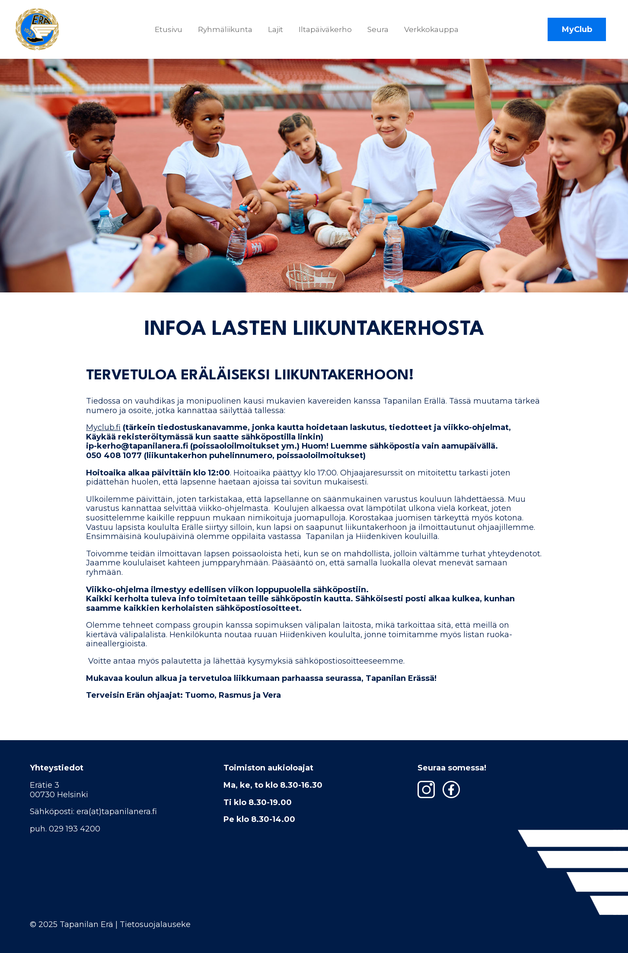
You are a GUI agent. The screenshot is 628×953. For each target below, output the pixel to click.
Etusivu (168, 29)
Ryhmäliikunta (225, 29)
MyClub (577, 29)
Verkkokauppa (431, 29)
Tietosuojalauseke (155, 924)
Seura (378, 29)
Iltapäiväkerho (325, 29)
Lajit (275, 29)
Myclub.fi (103, 427)
